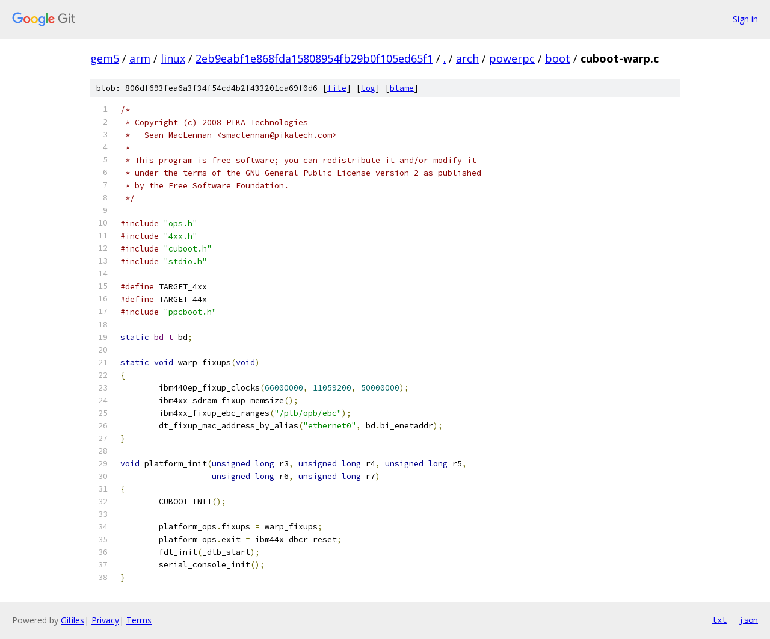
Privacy (105, 620)
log (368, 88)
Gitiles (72, 620)
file (336, 88)
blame (402, 88)
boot (557, 58)
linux (173, 58)
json (748, 619)
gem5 (104, 58)
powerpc (512, 58)
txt (719, 619)
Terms (139, 620)
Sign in (745, 19)
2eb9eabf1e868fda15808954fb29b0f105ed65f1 (314, 58)
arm (139, 58)
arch (467, 58)
